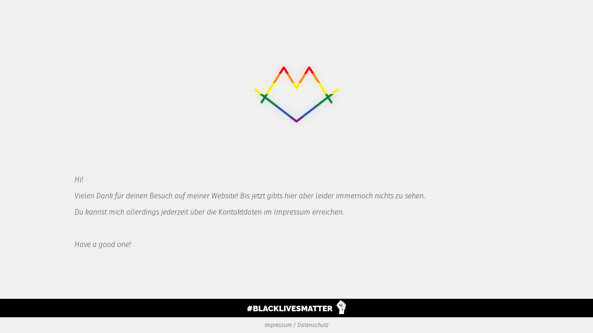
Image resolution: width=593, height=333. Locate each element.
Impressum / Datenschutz (296, 325)
